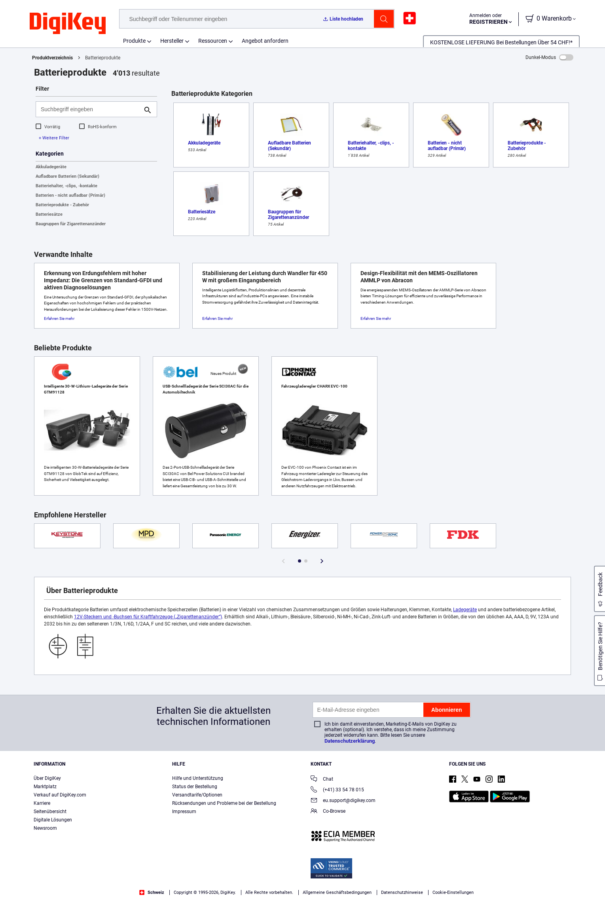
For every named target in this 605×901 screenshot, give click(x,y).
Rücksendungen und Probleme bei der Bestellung (224, 803)
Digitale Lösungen (53, 820)
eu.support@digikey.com (343, 801)
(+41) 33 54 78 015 (337, 790)
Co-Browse (328, 811)
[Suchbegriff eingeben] (90, 109)
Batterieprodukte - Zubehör (62, 205)
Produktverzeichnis (52, 58)
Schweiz (151, 892)
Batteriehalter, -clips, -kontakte (66, 186)
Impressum (184, 811)
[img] (68, 24)
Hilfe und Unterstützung (197, 778)
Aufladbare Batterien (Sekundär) (67, 176)
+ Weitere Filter (54, 138)
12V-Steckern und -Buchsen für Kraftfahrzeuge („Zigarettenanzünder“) (148, 617)
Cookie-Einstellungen (453, 892)
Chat (322, 779)
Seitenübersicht (50, 811)
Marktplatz (45, 786)
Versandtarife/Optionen (197, 795)
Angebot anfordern (265, 41)
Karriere (42, 803)
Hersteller (172, 41)
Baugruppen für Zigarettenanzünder (71, 224)
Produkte (134, 41)
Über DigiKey (47, 778)
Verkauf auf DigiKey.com (60, 795)
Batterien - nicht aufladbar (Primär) (70, 195)
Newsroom (45, 828)
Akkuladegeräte (51, 167)
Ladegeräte (465, 609)
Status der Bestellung (194, 786)
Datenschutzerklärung (349, 741)
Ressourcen (212, 41)
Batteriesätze (49, 214)
